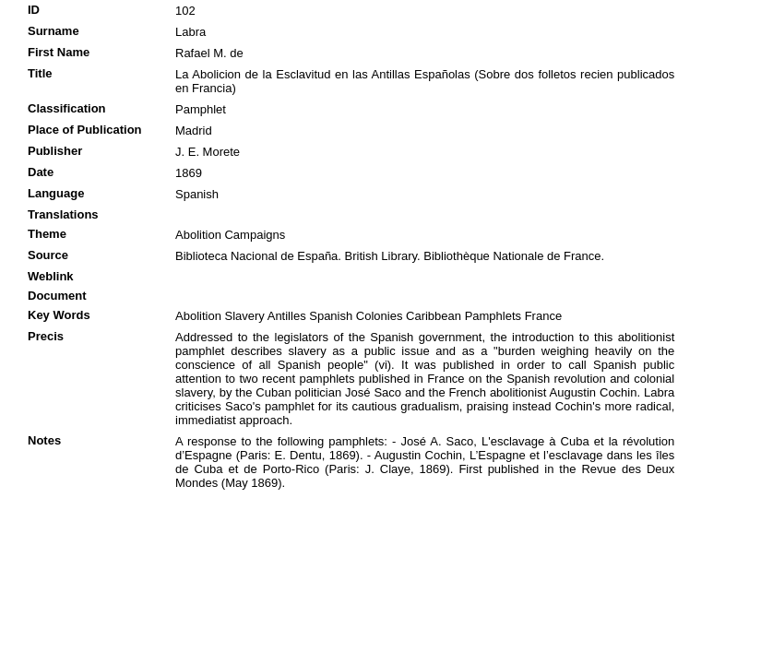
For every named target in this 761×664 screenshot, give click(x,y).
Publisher (55, 151)
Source (48, 255)
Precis (46, 336)
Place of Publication (85, 130)
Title (40, 73)
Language (56, 193)
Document (57, 296)
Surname (53, 31)
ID (34, 10)
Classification (67, 108)
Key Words (59, 315)
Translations (63, 214)
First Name (58, 52)
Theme (47, 234)
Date (41, 172)
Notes (44, 440)
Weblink (51, 276)
